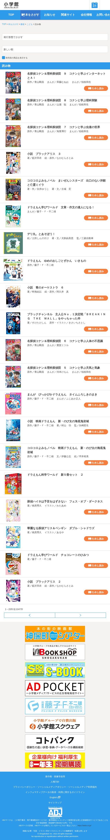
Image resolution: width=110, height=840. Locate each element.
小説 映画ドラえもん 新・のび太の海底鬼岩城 (58, 421)
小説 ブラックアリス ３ (44, 153)
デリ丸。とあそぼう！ (41, 234)
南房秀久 (37, 505)
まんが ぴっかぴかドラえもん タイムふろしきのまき (62, 394)
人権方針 (55, 781)
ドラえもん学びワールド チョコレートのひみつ (58, 555)
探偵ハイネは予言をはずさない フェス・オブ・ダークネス (65, 501)
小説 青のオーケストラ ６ (45, 287)
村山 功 (66, 425)
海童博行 (61, 131)
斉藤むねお (63, 82)
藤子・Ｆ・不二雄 (46, 211)
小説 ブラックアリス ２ (44, 581)
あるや (60, 532)
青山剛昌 (39, 82)
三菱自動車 (87, 238)
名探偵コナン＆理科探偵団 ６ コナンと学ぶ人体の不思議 (65, 341)
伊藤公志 (66, 456)
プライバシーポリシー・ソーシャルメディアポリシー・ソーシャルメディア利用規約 (55, 787)
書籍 (22, 24)
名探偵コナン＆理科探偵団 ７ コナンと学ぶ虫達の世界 (63, 127)
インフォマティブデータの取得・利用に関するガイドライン (55, 792)
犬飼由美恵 (67, 238)
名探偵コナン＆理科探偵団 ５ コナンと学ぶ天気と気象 (63, 367)
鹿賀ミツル (63, 345)
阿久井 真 (63, 291)
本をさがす (13, 24)
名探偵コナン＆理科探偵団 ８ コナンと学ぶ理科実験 (62, 100)
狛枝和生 (86, 82)
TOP (4, 24)
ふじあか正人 (73, 398)
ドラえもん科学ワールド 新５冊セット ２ (55, 474)
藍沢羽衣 (37, 158)
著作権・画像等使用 (55, 776)
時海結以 (37, 291)
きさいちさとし (77, 322)
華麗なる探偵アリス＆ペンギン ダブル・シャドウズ (60, 528)
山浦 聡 (61, 104)
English (55, 797)
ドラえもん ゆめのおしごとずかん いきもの (56, 260)
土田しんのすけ (40, 238)
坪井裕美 (84, 456)
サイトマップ (55, 802)
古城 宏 (66, 189)
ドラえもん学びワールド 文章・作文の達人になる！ (60, 207)
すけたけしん (39, 322)
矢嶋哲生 (84, 425)
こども (30, 24)
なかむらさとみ (65, 158)
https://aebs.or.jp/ (84, 826)
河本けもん (63, 372)
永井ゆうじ (43, 189)
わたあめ (61, 505)
